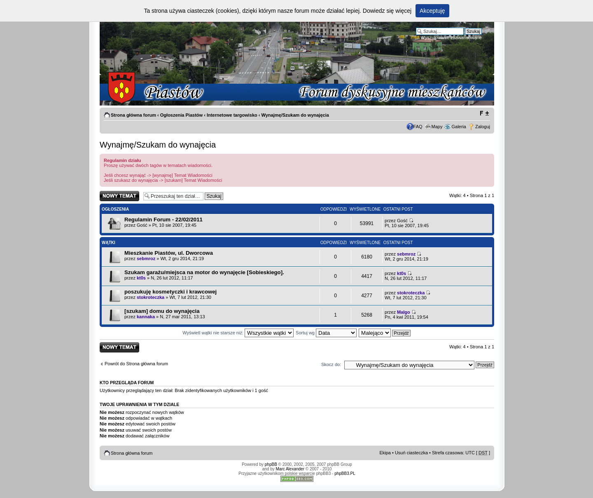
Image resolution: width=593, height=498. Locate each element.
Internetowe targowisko (232, 115)
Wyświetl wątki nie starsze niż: (238, 332)
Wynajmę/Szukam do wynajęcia (295, 115)
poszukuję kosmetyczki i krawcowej (170, 292)
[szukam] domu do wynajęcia (161, 311)
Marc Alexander (290, 469)
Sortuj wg (326, 332)
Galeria (458, 126)
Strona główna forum (133, 115)
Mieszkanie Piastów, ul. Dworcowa (168, 253)
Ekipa (385, 452)
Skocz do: (331, 364)
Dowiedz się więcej (387, 10)
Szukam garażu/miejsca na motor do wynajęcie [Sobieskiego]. (204, 272)
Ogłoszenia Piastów (181, 115)
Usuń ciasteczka (411, 452)
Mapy (437, 126)
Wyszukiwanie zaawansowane (451, 37)
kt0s (141, 277)
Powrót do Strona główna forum (136, 363)
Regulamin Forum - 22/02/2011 (163, 219)
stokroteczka (150, 297)
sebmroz (146, 258)
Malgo (403, 312)
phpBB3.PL (344, 473)
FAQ (418, 126)
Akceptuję (432, 10)
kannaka (146, 316)
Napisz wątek (119, 196)
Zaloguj (482, 126)
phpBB (271, 464)
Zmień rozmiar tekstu (484, 113)
